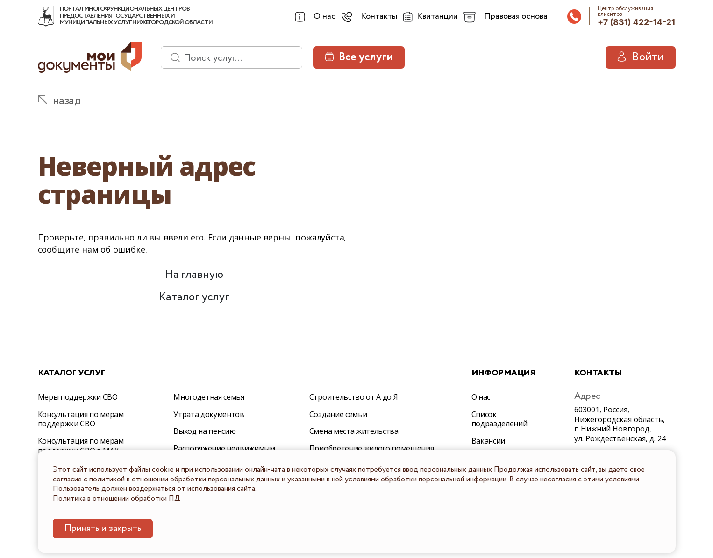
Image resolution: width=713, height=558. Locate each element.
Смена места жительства (354, 431)
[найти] (172, 57)
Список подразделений (499, 419)
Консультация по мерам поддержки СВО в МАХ (81, 446)
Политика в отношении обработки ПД (116, 498)
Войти (640, 57)
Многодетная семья (208, 397)
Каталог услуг (193, 297)
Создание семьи (338, 414)
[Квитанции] (429, 17)
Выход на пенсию (204, 431)
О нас (480, 397)
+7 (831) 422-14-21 (636, 22)
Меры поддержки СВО (78, 397)
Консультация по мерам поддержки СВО (81, 419)
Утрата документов (208, 414)
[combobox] (314, 17)
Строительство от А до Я (353, 397)
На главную (193, 275)
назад (67, 101)
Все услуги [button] (359, 57)
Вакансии (488, 441)
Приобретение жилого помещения (371, 448)
